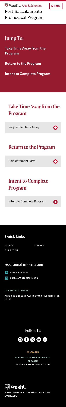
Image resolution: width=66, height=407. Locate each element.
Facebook (26, 339)
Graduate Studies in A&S (21, 278)
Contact (39, 246)
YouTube (38, 339)
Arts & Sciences (16, 273)
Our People (11, 250)
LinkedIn (45, 339)
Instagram (20, 339)
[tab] (33, 127)
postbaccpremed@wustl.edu (33, 365)
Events (9, 246)
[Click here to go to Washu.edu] (16, 389)
